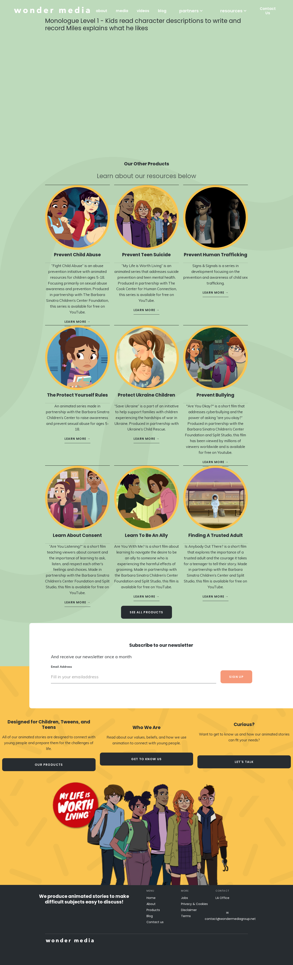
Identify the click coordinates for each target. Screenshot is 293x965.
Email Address (61, 663)
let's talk (244, 762)
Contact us (155, 922)
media (122, 11)
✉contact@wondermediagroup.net (227, 916)
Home (151, 898)
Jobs (184, 898)
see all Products (146, 608)
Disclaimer (189, 910)
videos (143, 11)
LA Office (222, 898)
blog (162, 11)
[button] (191, 10)
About (151, 904)
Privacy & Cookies (194, 904)
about (101, 11)
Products (153, 910)
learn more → (78, 318)
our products (49, 765)
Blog (149, 916)
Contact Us (268, 10)
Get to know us (146, 759)
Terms (186, 916)
